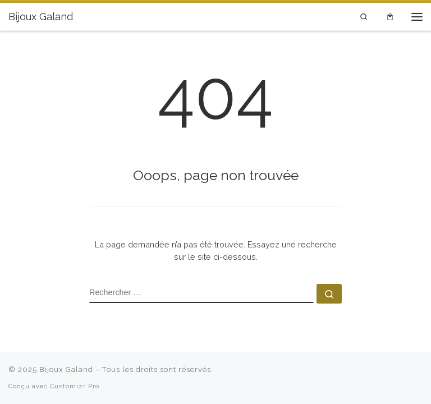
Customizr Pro (74, 386)
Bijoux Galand (66, 369)
